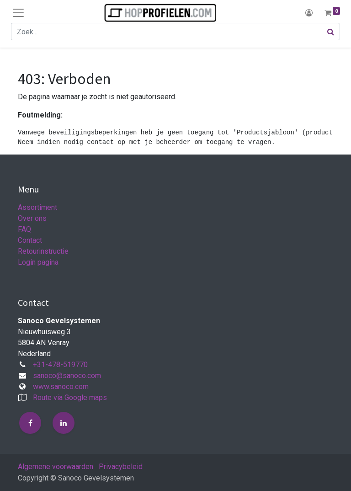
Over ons (32, 218)
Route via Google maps (70, 397)
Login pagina (38, 262)
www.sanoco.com (61, 386)
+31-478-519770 (60, 364)
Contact (30, 240)
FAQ (24, 229)
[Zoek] (331, 31)
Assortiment (37, 207)
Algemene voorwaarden (55, 466)
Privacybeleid (121, 466)
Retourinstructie (43, 251)
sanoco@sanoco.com (67, 375)
